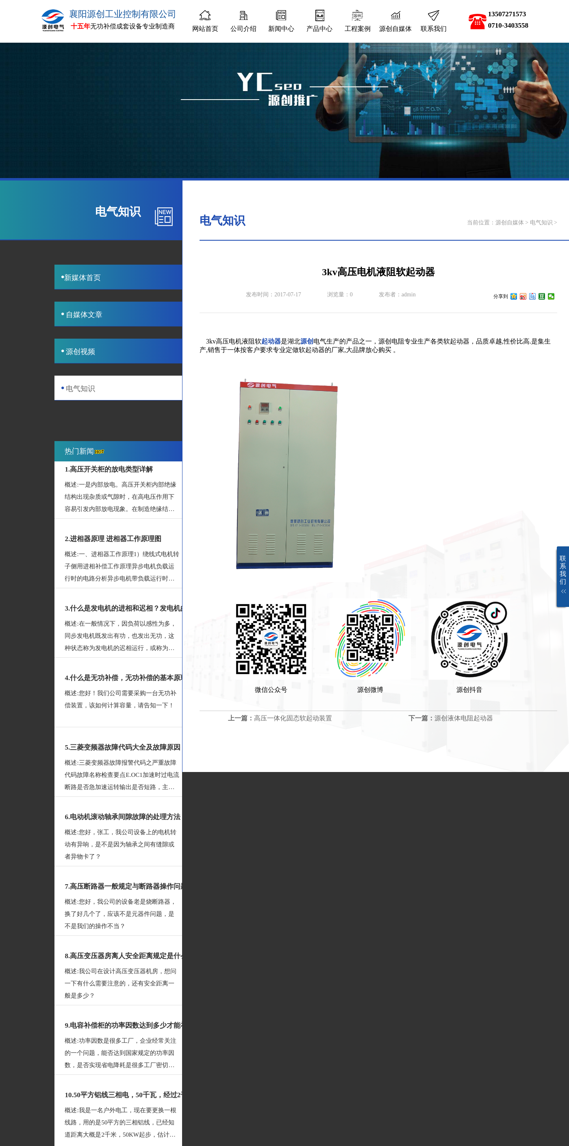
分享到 (500, 296)
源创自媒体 (509, 223)
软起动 (308, 349)
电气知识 (541, 223)
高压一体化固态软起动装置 (293, 718)
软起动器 (456, 341)
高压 (222, 341)
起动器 (271, 341)
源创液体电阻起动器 (463, 718)
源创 (306, 341)
